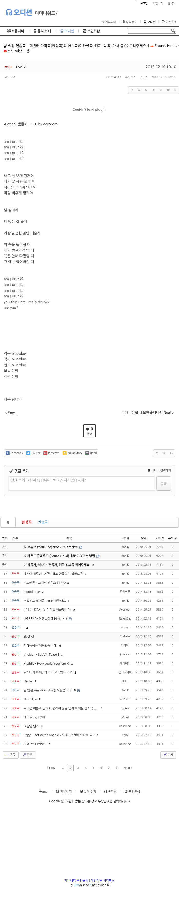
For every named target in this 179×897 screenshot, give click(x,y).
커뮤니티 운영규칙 (76, 880)
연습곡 (43, 522)
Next (128, 768)
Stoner (125, 708)
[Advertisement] (89, 842)
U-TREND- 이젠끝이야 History (44, 618)
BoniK (125, 547)
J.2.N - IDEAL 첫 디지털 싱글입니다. (48, 609)
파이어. (125, 645)
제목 (69, 538)
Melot (125, 717)
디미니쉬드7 (46, 13)
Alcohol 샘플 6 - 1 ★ (20, 124)
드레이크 (125, 591)
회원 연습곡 (14, 46)
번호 (4, 538)
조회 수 (159, 538)
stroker (125, 627)
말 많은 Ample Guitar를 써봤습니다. (48, 690)
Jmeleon (125, 654)
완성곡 (27, 522)
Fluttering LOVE (35, 717)
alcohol (21, 66)
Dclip (125, 681)
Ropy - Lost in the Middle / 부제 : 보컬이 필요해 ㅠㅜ (60, 735)
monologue (32, 591)
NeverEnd (125, 618)
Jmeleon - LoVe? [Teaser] (42, 654)
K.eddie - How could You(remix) (47, 663)
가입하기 (157, 3)
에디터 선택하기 (159, 470)
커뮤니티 (109, 22)
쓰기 (168, 755)
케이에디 (125, 663)
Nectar (29, 681)
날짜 (143, 538)
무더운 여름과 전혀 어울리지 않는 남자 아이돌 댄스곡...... (62, 708)
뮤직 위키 (129, 22)
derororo (50, 124)
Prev (51, 768)
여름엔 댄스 (32, 726)
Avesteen (125, 609)
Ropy (125, 735)
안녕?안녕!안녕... (36, 744)
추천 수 (172, 538)
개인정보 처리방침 (103, 880)
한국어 (171, 3)
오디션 (18, 12)
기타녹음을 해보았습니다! (41, 645)
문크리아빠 (125, 672)
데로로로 (9, 77)
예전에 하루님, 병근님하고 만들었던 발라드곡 (54, 573)
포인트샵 (169, 22)
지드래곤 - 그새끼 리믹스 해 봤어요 (46, 582)
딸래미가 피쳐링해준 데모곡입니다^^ (49, 672)
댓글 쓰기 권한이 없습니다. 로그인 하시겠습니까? (48, 480)
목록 (10, 755)
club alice (31, 699)
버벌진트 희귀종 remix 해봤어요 (45, 600)
